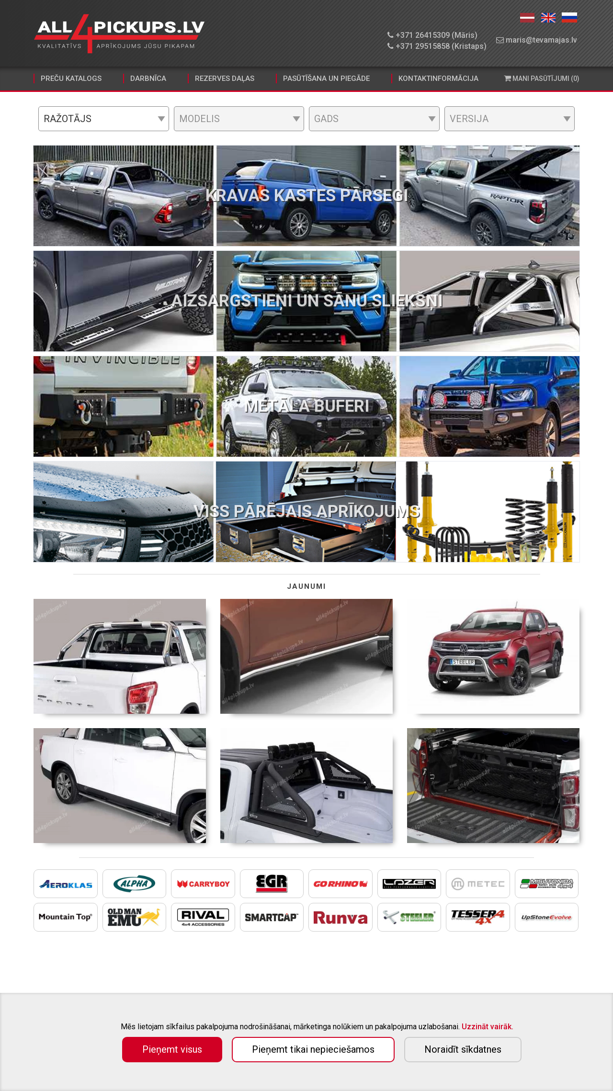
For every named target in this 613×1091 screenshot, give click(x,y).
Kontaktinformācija (438, 78)
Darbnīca (148, 78)
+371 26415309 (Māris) (432, 35)
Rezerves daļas (224, 78)
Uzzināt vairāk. (487, 1026)
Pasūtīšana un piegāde (326, 78)
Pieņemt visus (172, 1049)
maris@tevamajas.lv (536, 40)
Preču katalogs (71, 78)
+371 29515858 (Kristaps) (437, 46)
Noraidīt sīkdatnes (462, 1049)
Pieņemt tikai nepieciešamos (313, 1049)
